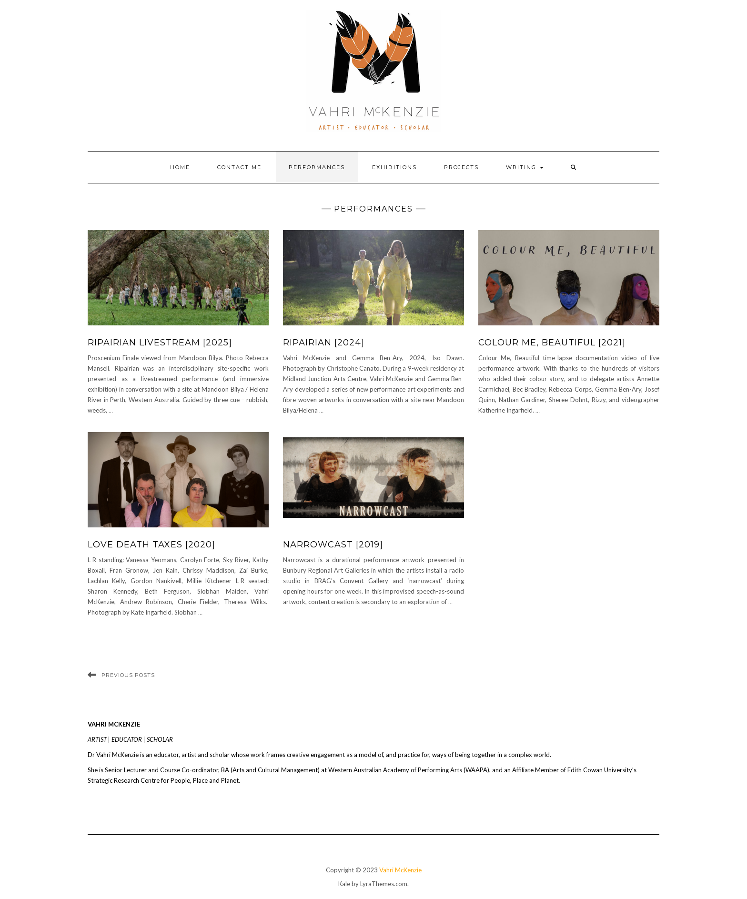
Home (180, 167)
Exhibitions (394, 167)
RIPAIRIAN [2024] (323, 342)
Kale (344, 884)
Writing (525, 167)
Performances (317, 167)
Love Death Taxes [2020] (151, 544)
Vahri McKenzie (400, 870)
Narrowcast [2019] (333, 544)
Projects (461, 167)
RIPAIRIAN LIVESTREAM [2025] (160, 342)
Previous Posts (128, 675)
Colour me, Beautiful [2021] (552, 342)
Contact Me (239, 167)
